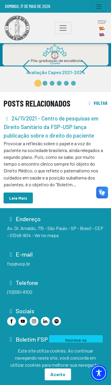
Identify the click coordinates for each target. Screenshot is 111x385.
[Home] (17, 28)
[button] (37, 83)
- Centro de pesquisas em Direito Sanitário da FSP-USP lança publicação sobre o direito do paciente (51, 127)
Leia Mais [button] (18, 197)
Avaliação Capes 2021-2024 (55, 72)
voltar (97, 103)
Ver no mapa (46, 235)
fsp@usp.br (18, 263)
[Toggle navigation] (99, 6)
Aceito (57, 374)
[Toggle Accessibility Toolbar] (99, 373)
